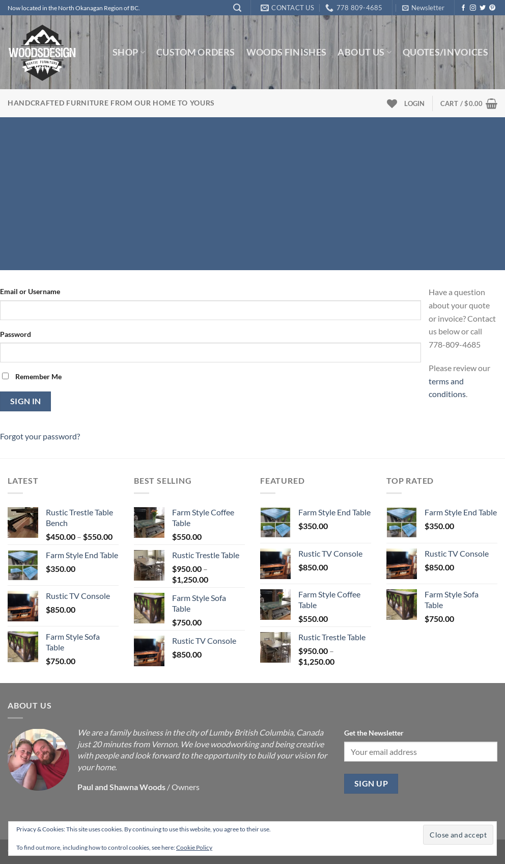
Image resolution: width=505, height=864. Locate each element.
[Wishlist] (392, 103)
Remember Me (32, 376)
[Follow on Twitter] (483, 8)
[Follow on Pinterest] (492, 8)
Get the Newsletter (374, 732)
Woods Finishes (286, 52)
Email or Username (30, 291)
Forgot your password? (40, 436)
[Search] (237, 8)
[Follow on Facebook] (463, 8)
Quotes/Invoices (445, 52)
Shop (129, 52)
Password (15, 334)
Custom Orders (195, 52)
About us (364, 52)
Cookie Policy (194, 847)
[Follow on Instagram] (473, 8)
